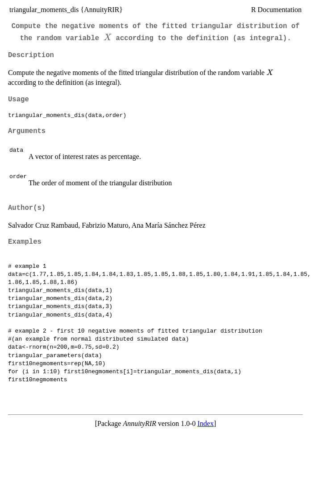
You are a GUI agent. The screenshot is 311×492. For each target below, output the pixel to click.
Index (205, 423)
